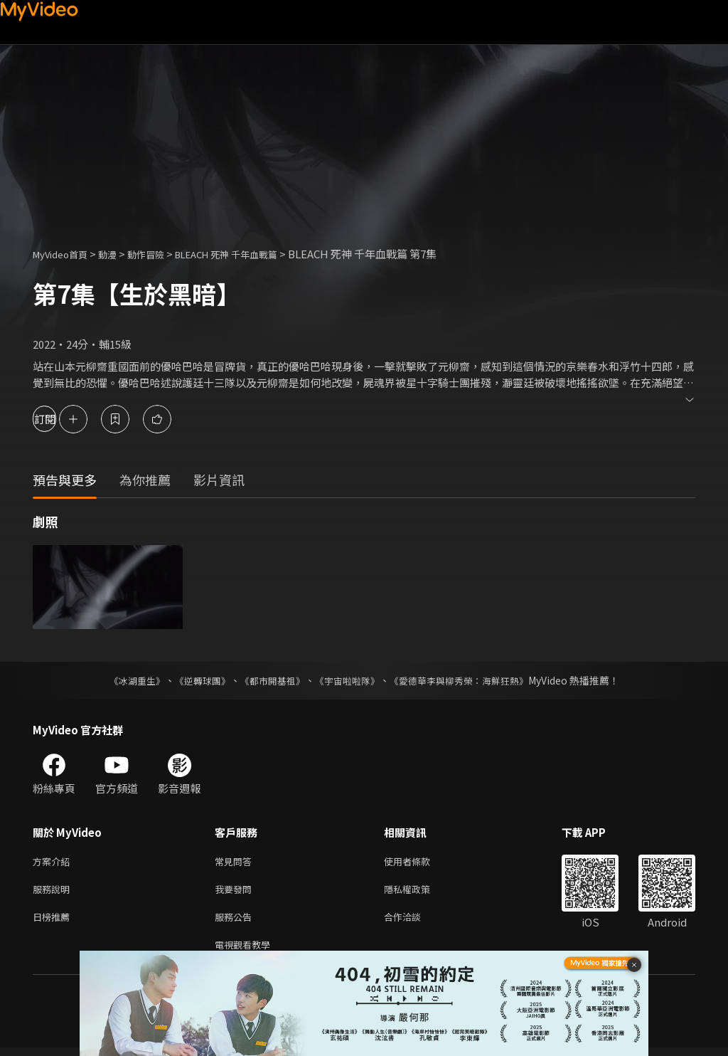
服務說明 (54, 892)
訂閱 (61, 418)
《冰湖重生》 (124, 680)
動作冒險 (161, 253)
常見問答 (236, 862)
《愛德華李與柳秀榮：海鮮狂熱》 (467, 680)
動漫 (118, 253)
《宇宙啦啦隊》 (348, 680)
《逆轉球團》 (194, 680)
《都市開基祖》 (269, 680)
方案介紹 (54, 862)
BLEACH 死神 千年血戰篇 (253, 253)
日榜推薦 (54, 921)
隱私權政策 (419, 892)
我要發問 (236, 892)
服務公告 (236, 921)
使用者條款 (419, 862)
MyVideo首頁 (65, 253)
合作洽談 (413, 921)
